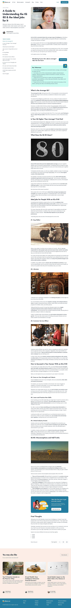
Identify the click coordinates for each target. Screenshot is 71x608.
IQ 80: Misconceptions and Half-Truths (9, 71)
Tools (41, 2)
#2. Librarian (5, 54)
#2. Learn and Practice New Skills (9, 65)
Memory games (20, 2)
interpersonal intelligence (36, 359)
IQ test (24, 600)
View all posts (64, 554)
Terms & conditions (62, 600)
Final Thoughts (6, 73)
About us (60, 604)
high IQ (32, 401)
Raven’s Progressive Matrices (54, 103)
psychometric (55, 106)
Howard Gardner (34, 486)
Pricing (36, 2)
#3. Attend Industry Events (8, 68)
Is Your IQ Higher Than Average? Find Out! (9, 44)
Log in (58, 2)
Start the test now (56, 509)
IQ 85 (33, 534)
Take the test (64, 2)
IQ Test (13, 2)
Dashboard (48, 602)
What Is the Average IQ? (8, 41)
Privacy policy (61, 602)
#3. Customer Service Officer (9, 56)
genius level (52, 491)
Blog (33, 2)
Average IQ (27, 2)
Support (36, 602)
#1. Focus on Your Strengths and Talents (9, 63)
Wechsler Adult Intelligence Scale (38, 103)
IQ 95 (33, 537)
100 (40, 93)
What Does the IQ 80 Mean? (8, 46)
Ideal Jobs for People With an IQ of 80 (10, 49)
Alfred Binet (51, 172)
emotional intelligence (43, 479)
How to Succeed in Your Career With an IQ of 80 (9, 59)
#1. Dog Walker (6, 52)
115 (33, 94)
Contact (36, 600)
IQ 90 (33, 536)
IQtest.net (48, 121)
